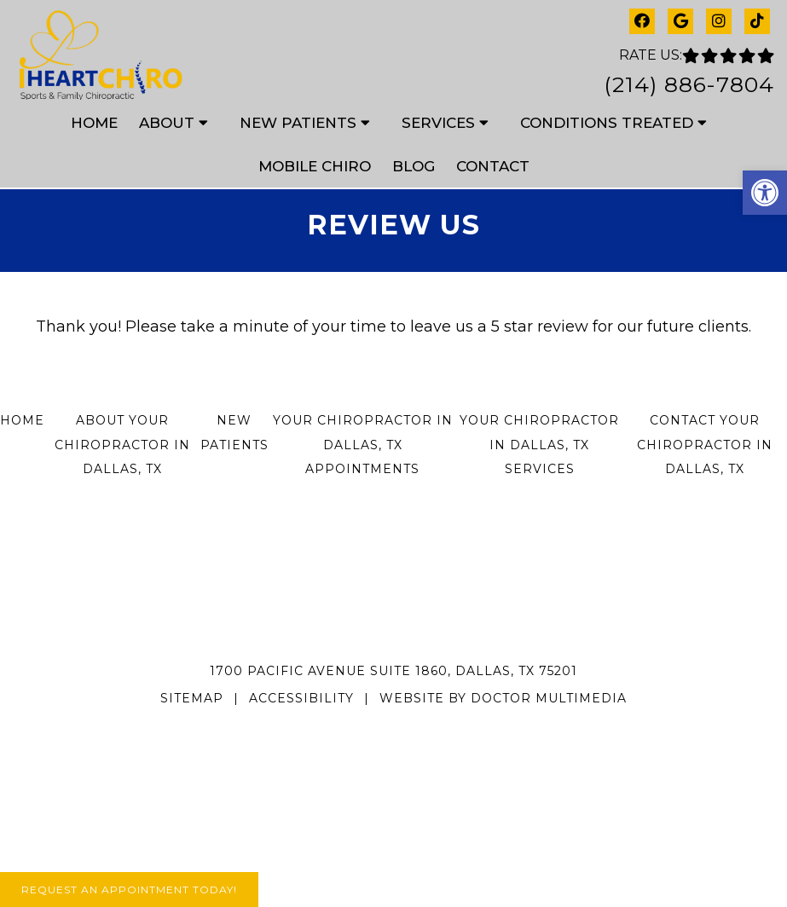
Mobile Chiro (314, 166)
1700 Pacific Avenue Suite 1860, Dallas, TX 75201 (393, 671)
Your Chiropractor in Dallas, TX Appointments (363, 445)
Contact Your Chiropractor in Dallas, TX (705, 445)
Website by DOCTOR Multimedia (503, 698)
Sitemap (191, 698)
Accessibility (301, 698)
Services (438, 122)
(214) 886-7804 (689, 84)
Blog (413, 166)
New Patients (298, 122)
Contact (492, 166)
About (166, 122)
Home (94, 122)
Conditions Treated (606, 122)
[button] (765, 192)
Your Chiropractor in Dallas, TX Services (539, 445)
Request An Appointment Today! (129, 889)
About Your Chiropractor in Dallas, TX (122, 445)
